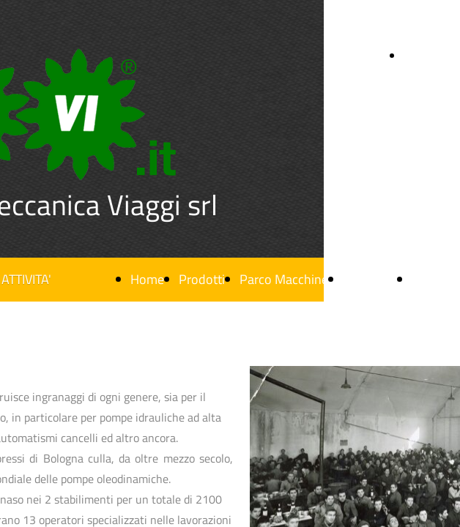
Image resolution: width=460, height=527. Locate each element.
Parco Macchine (284, 279)
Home (147, 279)
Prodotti (202, 279)
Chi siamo (370, 279)
